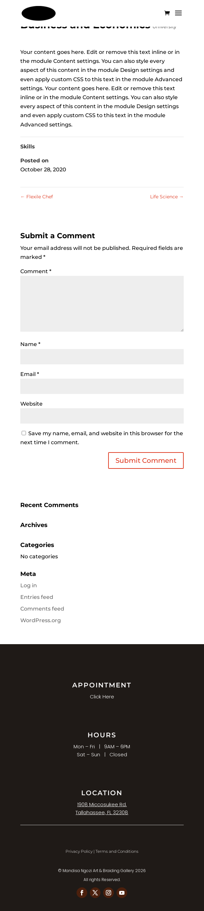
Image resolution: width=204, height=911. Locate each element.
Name (30, 344)
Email (29, 374)
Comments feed (42, 609)
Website (31, 404)
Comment (35, 271)
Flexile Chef (36, 197)
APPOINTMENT (101, 685)
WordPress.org (40, 620)
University (164, 27)
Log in (28, 585)
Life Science (167, 197)
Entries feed (36, 597)
